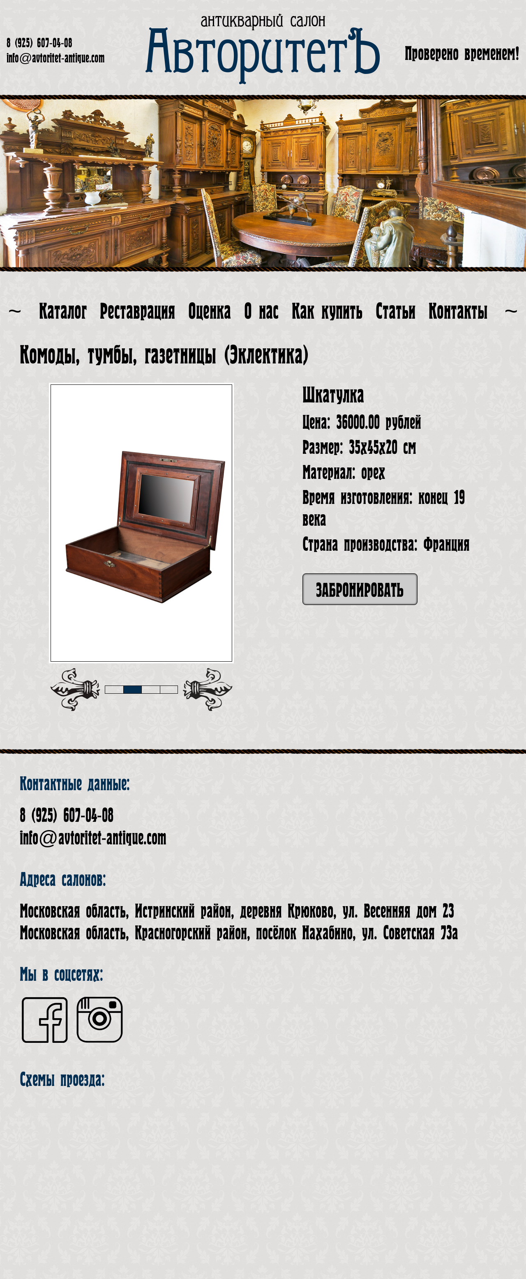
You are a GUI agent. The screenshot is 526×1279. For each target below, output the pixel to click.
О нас (261, 311)
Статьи (395, 311)
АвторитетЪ (263, 53)
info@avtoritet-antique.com (55, 58)
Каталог (63, 311)
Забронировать (360, 590)
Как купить (327, 311)
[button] (114, 690)
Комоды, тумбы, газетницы (118, 355)
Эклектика (266, 355)
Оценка (209, 311)
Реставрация (137, 311)
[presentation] (75, 689)
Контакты (458, 311)
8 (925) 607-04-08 (39, 43)
